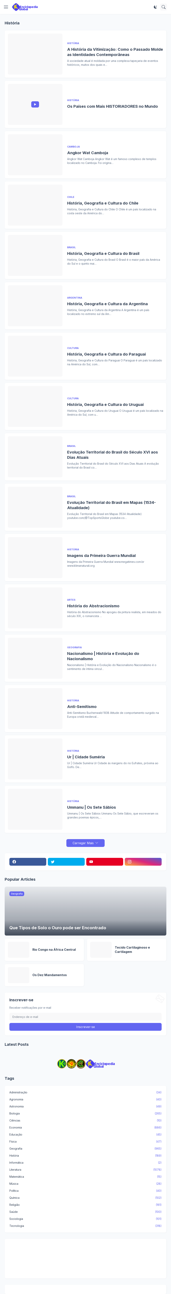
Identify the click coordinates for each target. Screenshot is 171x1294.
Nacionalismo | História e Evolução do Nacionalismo (103, 656)
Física (85, 1142)
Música (85, 1184)
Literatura (85, 1170)
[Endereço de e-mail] (85, 1017)
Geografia (85, 1149)
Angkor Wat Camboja (87, 152)
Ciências (85, 1120)
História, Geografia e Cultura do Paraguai (106, 354)
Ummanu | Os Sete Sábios (91, 807)
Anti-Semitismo (82, 706)
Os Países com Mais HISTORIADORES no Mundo (112, 106)
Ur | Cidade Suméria (86, 757)
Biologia (85, 1113)
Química (85, 1198)
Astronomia (85, 1106)
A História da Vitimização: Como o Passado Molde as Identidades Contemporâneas (115, 52)
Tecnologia (85, 1226)
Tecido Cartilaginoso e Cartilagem (132, 949)
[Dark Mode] (155, 7)
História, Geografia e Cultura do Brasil (103, 253)
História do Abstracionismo (93, 606)
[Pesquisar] (163, 7)
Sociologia (85, 1219)
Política (85, 1191)
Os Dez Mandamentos (49, 975)
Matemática (85, 1177)
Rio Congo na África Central (54, 950)
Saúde (85, 1212)
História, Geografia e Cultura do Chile (102, 203)
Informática (85, 1163)
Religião (85, 1205)
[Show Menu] (6, 7)
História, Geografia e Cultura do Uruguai (105, 404)
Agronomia (85, 1099)
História (85, 1156)
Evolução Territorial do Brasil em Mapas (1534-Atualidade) (111, 505)
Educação (85, 1135)
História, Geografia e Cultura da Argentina (107, 303)
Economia (85, 1127)
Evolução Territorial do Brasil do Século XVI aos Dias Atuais (112, 455)
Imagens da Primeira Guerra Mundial (101, 555)
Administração (85, 1092)
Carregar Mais (83, 843)
